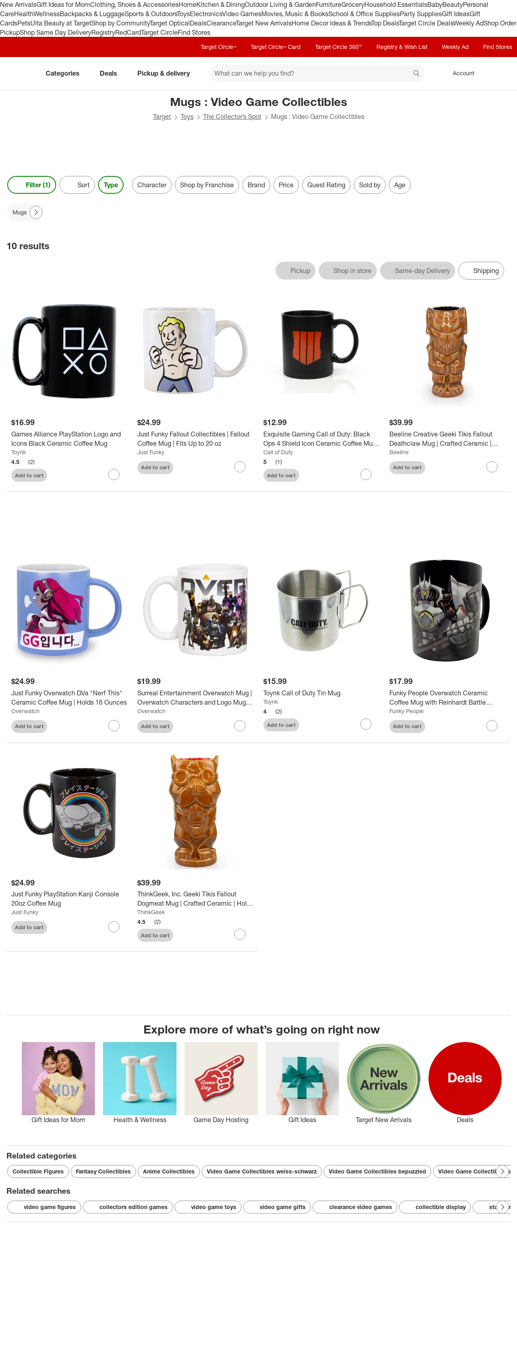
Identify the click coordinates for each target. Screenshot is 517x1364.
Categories (66, 73)
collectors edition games (128, 1207)
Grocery (352, 4)
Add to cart (29, 475)
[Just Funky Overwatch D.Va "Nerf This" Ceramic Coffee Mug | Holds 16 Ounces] (69, 697)
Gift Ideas (456, 14)
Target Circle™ (218, 46)
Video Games (241, 14)
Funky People (406, 710)
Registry (103, 32)
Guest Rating (326, 185)
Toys (183, 14)
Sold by (369, 185)
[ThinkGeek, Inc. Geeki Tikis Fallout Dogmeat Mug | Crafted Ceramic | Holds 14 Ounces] (195, 899)
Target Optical (169, 23)
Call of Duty (278, 452)
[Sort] (77, 185)
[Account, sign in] (459, 73)
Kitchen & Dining (220, 4)
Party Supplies (421, 14)
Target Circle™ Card (276, 46)
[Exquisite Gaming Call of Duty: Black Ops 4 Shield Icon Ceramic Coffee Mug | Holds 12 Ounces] (321, 439)
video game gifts (277, 1207)
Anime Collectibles (169, 1171)
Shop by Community (120, 23)
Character (151, 185)
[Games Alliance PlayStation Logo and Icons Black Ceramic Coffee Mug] (69, 439)
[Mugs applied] (25, 212)
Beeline (399, 452)
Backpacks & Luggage (92, 14)
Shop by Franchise (207, 185)
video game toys (208, 1207)
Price (286, 185)
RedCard (128, 32)
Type (111, 185)
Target (162, 116)
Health (24, 14)
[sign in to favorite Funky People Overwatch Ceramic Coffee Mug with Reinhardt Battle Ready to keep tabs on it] (492, 725)
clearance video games (355, 1207)
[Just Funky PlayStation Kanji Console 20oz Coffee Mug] (69, 899)
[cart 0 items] (500, 73)
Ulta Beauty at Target (60, 23)
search (417, 74)
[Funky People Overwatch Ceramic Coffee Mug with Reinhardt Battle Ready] (447, 697)
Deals (198, 23)
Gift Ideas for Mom (63, 4)
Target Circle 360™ (338, 46)
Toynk (18, 452)
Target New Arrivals (264, 23)
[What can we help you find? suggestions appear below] (317, 73)
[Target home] (17, 73)
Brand (256, 185)
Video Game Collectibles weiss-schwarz (262, 1171)
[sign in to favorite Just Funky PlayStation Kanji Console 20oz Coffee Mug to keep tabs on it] (114, 926)
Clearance (221, 23)
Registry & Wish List (401, 46)
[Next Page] (35, 212)
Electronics (206, 14)
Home (187, 4)
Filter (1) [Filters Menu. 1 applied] (31, 185)
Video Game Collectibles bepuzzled (377, 1171)
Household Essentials (395, 4)
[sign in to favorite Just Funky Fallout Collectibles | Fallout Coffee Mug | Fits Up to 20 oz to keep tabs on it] (240, 466)
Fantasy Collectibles (103, 1171)
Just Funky (150, 452)
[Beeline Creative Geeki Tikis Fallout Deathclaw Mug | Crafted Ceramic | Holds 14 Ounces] (447, 439)
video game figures (44, 1207)
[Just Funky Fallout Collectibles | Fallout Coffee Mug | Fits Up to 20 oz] (195, 439)
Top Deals (385, 23)
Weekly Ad (468, 23)
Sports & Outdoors (151, 14)
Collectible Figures (38, 1171)
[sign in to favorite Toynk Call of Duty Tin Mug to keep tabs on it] (366, 724)
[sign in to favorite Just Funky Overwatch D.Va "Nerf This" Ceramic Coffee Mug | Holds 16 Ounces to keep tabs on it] (114, 725)
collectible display (435, 1207)
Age (400, 185)
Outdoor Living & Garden (280, 4)
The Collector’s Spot (232, 116)
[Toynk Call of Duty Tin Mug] (321, 693)
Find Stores (194, 32)
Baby (434, 4)
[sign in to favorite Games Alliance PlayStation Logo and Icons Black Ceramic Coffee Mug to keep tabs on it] (114, 474)
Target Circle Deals (426, 23)
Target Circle (159, 32)
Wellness (47, 14)
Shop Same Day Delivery (55, 32)
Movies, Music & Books (294, 14)
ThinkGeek (151, 912)
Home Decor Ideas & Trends (331, 23)
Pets (23, 23)
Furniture (328, 4)
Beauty (452, 4)
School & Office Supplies (364, 14)
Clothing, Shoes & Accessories (134, 4)
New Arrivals (18, 4)
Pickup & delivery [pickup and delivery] (166, 73)
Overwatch (25, 710)
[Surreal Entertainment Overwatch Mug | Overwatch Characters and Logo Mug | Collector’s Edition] (195, 697)
